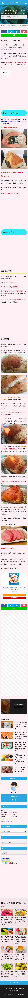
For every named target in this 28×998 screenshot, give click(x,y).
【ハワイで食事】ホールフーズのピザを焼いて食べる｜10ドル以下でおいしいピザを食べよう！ (21, 939)
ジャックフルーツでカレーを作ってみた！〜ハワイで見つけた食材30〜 (21, 974)
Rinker (16, 591)
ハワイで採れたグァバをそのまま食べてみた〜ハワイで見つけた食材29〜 (21, 735)
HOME (4, 25)
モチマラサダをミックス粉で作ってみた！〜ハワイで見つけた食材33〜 (7, 957)
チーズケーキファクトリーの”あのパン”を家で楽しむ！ (21, 769)
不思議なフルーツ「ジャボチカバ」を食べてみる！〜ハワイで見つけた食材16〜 (21, 759)
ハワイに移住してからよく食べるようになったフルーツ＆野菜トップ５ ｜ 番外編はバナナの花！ (7, 921)
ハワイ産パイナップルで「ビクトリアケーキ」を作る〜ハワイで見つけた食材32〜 (21, 957)
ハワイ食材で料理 (7, 18)
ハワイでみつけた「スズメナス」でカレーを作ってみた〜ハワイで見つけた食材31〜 (7, 974)
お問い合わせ (14, 990)
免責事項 (21, 988)
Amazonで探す (14, 595)
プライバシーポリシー (10, 988)
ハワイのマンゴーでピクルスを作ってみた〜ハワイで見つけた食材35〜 (21, 920)
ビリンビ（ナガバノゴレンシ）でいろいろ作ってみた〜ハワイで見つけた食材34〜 (7, 938)
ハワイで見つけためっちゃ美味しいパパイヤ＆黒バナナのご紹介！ (21, 725)
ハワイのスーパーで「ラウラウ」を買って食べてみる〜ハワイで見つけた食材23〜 (21, 747)
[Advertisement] (14, 91)
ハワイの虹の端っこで (14, 2)
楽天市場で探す (14, 597)
